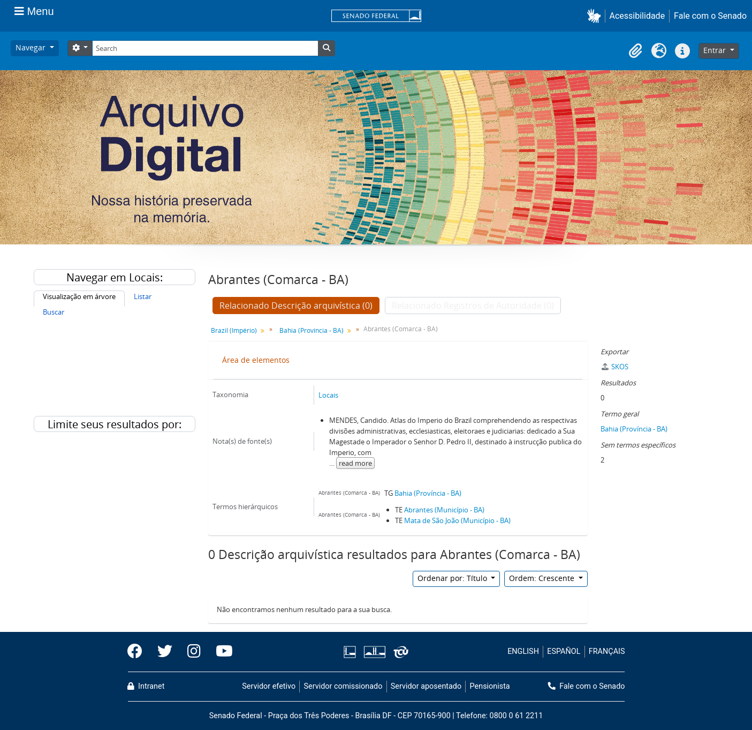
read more (355, 463)
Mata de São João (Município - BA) (457, 520)
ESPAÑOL (563, 651)
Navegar (32, 47)
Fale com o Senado (710, 16)
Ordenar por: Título (453, 578)
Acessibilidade (637, 16)
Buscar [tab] (53, 312)
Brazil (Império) (234, 330)
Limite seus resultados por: (114, 424)
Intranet (146, 686)
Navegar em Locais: (114, 277)
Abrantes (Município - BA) (444, 510)
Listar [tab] (142, 296)
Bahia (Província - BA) (311, 330)
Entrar (715, 50)
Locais (328, 395)
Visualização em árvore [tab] (79, 296)
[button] (596, 16)
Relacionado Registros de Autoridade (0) (473, 305)
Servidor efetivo (268, 686)
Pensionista (490, 686)
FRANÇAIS (607, 651)
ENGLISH (523, 651)
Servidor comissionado (342, 686)
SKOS (614, 366)
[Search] (205, 48)
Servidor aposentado (426, 686)
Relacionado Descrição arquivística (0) (296, 305)
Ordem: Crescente (542, 578)
